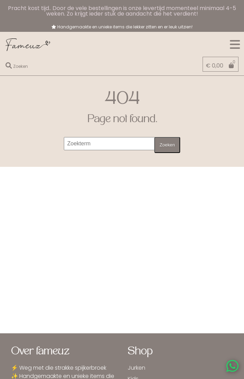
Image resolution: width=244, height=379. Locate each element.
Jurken (136, 368)
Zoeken (167, 144)
